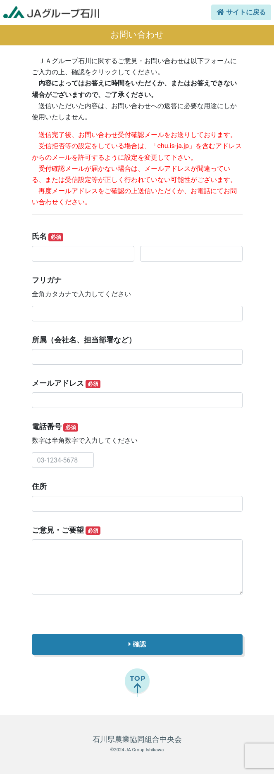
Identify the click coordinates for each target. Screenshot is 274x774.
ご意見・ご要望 (66, 530)
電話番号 (55, 427)
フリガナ (47, 280)
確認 (137, 644)
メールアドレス (66, 383)
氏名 (48, 236)
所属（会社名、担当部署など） (84, 340)
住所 (39, 486)
